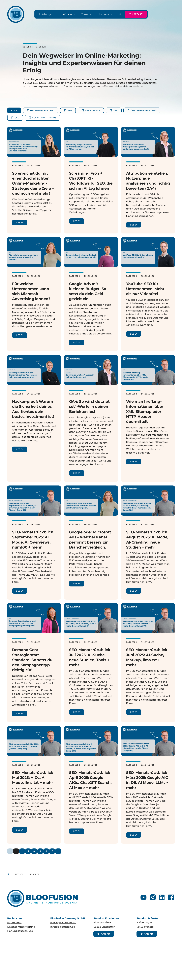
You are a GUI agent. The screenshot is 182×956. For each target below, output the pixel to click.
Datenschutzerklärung (21, 926)
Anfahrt (103, 933)
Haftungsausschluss (20, 930)
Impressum (14, 922)
